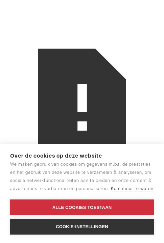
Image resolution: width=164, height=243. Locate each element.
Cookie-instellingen (82, 226)
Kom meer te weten (132, 188)
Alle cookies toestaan (82, 207)
